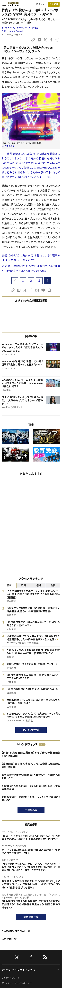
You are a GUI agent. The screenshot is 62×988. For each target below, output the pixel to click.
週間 (38, 585)
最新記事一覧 (31, 916)
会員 (52, 585)
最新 (9, 585)
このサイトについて (10, 978)
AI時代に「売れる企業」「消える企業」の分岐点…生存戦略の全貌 (31, 788)
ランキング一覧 (31, 729)
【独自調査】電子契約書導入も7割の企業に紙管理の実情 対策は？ (31, 765)
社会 (4, 31)
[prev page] (14, 280)
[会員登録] (54, 4)
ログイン (40, 4)
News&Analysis (16, 31)
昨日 (23, 585)
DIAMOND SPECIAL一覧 (16, 931)
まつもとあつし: (20, 27)
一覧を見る (31, 809)
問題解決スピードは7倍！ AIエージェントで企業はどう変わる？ (31, 799)
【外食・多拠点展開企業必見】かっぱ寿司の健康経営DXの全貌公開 (31, 754)
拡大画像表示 (8, 146)
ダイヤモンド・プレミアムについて (17, 983)
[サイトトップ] (12, 4)
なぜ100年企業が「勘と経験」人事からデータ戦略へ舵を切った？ (31, 776)
